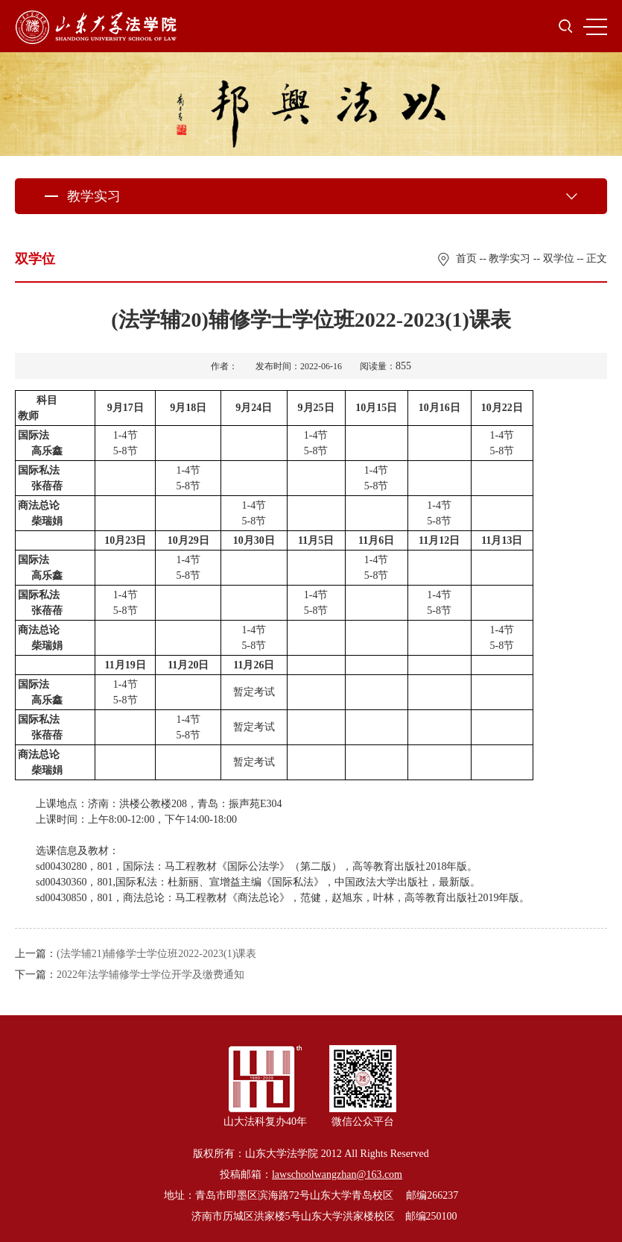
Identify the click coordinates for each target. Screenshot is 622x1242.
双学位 (558, 258)
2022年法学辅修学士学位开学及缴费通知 (150, 974)
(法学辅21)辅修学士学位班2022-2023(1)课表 (156, 953)
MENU (595, 27)
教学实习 (509, 258)
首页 (466, 258)
